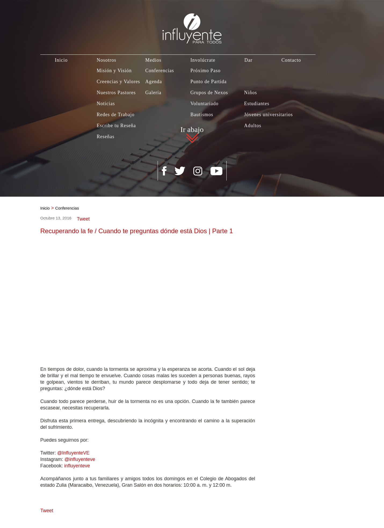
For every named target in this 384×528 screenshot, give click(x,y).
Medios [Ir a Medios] (153, 60)
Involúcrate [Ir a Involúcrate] (202, 60)
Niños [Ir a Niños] (250, 92)
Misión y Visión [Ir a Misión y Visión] (114, 70)
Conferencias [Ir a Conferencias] (159, 70)
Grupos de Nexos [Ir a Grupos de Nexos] (209, 92)
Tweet (83, 219)
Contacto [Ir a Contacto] (291, 60)
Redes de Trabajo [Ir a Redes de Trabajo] (116, 114)
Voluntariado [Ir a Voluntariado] (204, 103)
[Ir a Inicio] (192, 22)
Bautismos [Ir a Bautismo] (201, 114)
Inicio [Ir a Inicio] (61, 60)
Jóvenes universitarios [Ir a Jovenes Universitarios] (268, 114)
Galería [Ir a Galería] (153, 92)
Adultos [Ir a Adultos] (252, 125)
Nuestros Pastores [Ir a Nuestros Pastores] (116, 92)
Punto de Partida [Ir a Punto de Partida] (208, 81)
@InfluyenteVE (73, 453)
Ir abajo (192, 130)
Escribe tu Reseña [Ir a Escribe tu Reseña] (116, 125)
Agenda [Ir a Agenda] (153, 81)
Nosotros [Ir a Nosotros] (106, 60)
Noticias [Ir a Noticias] (106, 103)
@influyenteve (79, 459)
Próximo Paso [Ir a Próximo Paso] (205, 70)
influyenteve (77, 465)
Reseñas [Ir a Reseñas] (105, 136)
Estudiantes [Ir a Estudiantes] (256, 103)
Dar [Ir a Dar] (248, 60)
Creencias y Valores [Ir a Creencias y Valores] (118, 81)
